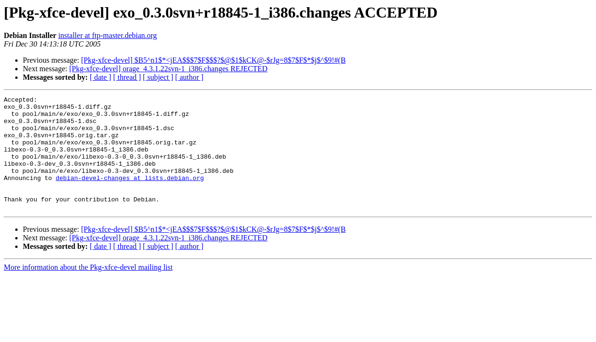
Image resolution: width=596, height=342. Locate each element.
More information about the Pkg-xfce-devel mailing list (88, 290)
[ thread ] (127, 77)
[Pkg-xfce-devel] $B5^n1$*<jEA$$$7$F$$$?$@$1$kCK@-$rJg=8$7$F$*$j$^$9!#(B (213, 60)
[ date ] (100, 77)
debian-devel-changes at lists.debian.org (130, 194)
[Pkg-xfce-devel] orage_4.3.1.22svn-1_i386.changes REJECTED (168, 69)
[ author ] (189, 77)
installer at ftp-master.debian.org (107, 35)
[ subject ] (158, 77)
